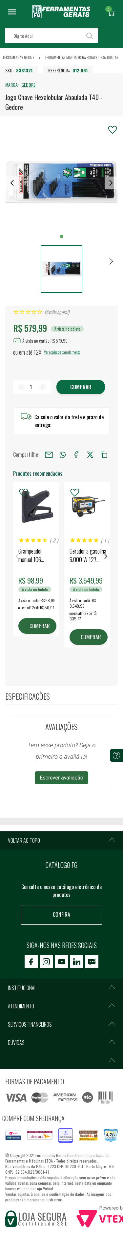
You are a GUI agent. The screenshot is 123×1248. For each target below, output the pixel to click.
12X (37, 352)
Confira (61, 914)
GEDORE (28, 84)
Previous (17, 556)
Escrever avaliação (61, 778)
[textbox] (51, 35)
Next (106, 556)
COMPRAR (40, 626)
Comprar (80, 387)
